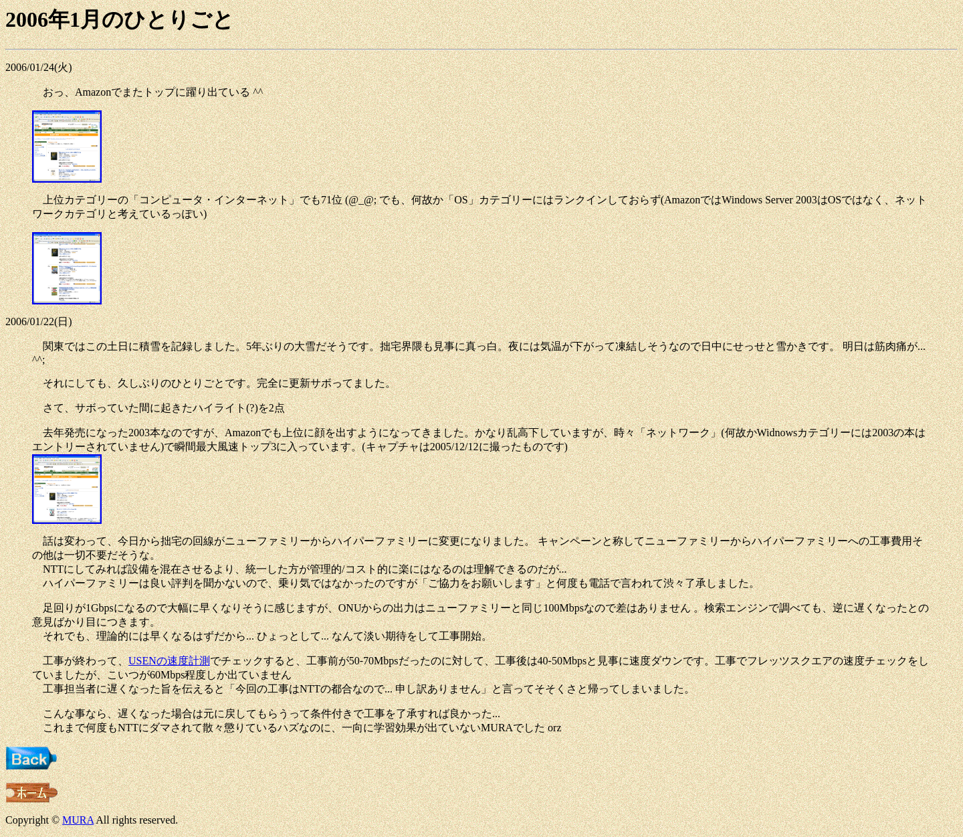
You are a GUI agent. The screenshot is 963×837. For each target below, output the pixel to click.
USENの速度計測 (169, 660)
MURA (78, 820)
